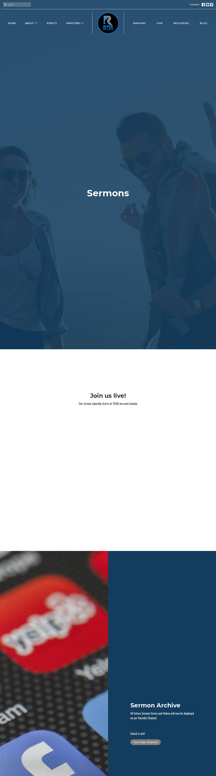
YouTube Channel (146, 742)
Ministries (75, 23)
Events (52, 23)
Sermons (139, 23)
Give (159, 23)
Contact (194, 4)
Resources (181, 23)
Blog (203, 23)
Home (12, 23)
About (31, 23)
